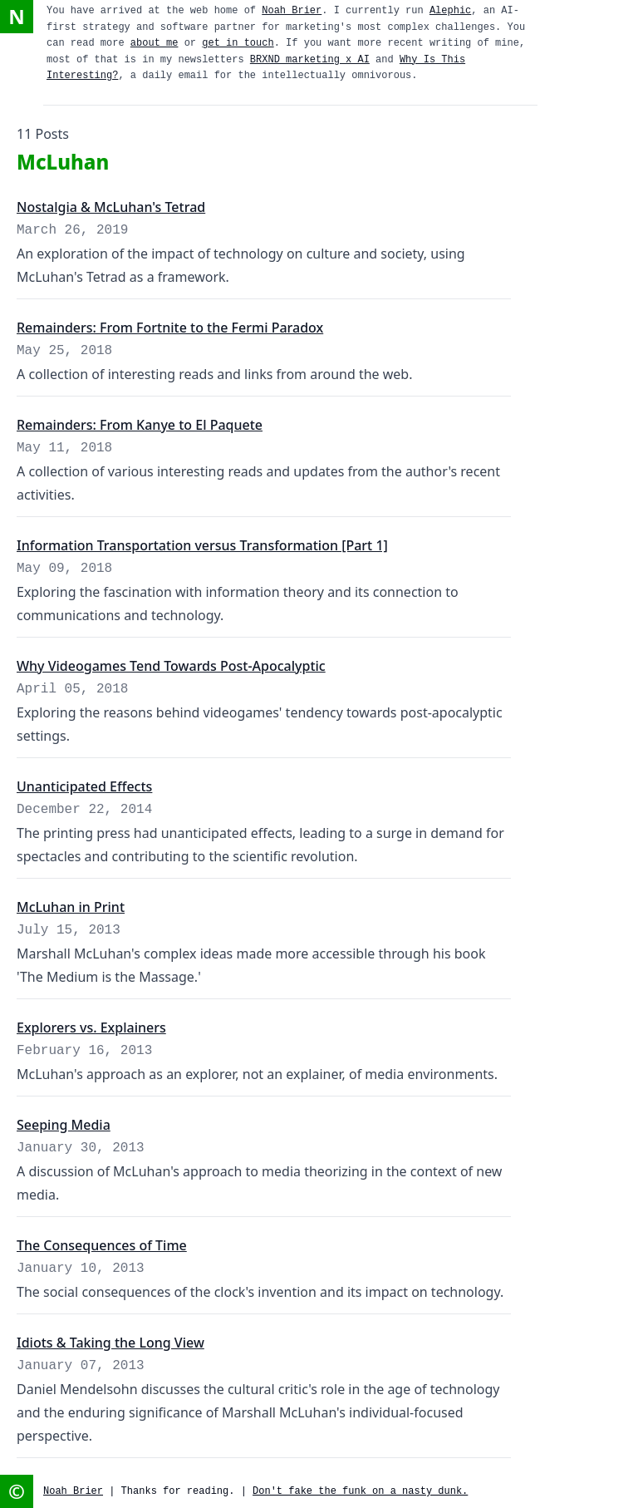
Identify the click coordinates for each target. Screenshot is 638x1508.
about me (154, 43)
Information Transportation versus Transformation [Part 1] (202, 545)
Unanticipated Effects (84, 786)
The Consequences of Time (102, 1245)
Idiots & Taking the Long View (110, 1342)
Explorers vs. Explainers (91, 1027)
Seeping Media (63, 1125)
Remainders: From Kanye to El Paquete (140, 425)
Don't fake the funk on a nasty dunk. (360, 1491)
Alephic (450, 11)
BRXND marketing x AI (310, 60)
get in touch (237, 43)
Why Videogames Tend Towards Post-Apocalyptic (171, 666)
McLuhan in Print (71, 907)
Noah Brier (291, 11)
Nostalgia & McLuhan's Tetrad (111, 207)
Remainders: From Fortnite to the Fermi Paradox (170, 327)
